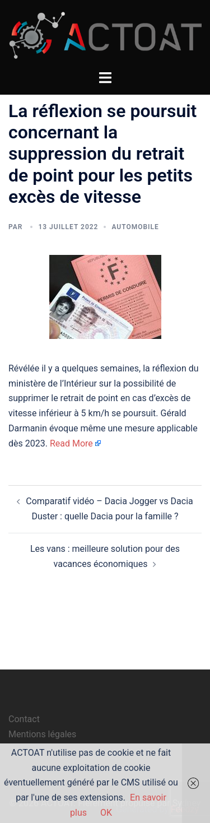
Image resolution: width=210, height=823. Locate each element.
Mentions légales (42, 734)
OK (106, 812)
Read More (71, 443)
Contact (24, 719)
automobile (134, 227)
